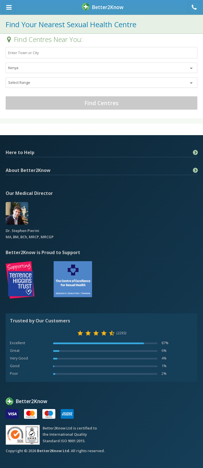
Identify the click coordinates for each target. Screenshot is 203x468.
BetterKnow (102, 7)
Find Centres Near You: (48, 39)
